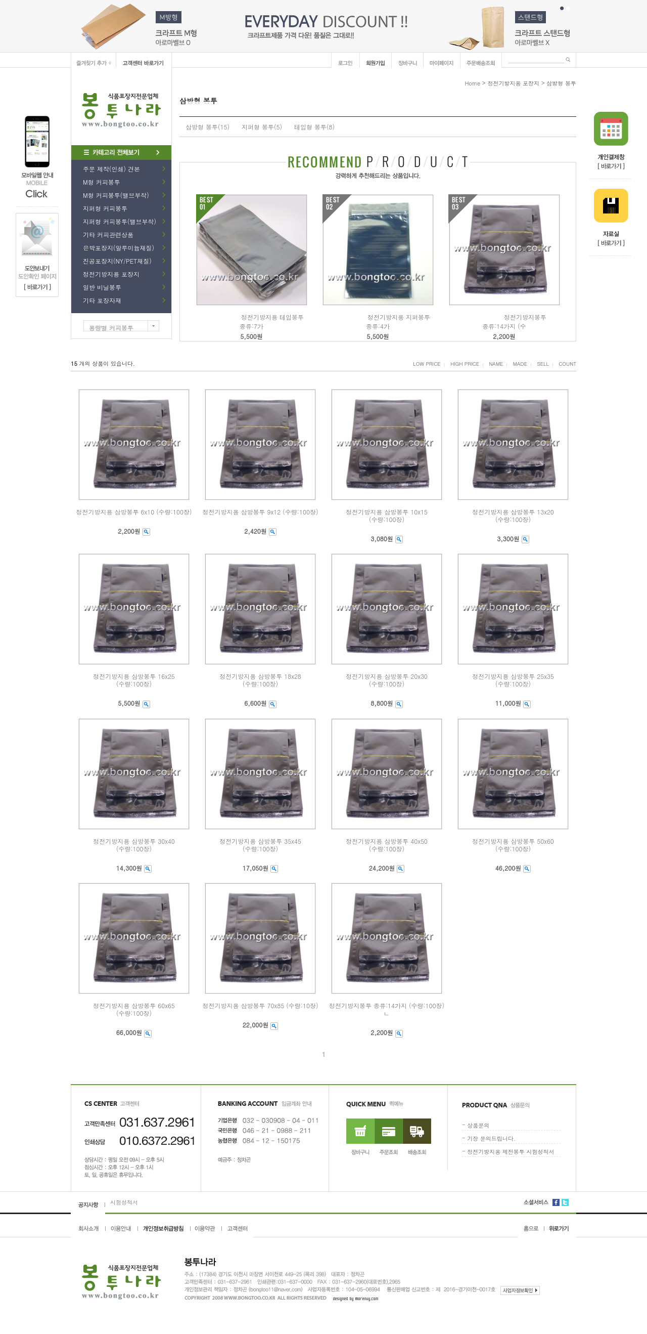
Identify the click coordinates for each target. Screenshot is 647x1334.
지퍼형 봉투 (258, 126)
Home (472, 83)
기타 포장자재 (102, 300)
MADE (520, 363)
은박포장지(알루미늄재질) (118, 247)
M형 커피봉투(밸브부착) (116, 195)
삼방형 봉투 (561, 83)
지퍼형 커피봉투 (105, 208)
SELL (543, 363)
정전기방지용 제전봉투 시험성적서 (510, 1151)
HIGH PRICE (464, 363)
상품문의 (478, 1125)
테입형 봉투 (310, 126)
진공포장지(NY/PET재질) (117, 260)
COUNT (567, 363)
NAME (496, 363)
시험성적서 (124, 1202)
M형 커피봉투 (101, 182)
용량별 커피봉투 (111, 327)
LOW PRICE (426, 363)
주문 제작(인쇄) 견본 (111, 168)
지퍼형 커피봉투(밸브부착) (119, 221)
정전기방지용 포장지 (111, 274)
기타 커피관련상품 (108, 234)
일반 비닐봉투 (102, 287)
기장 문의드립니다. (491, 1138)
